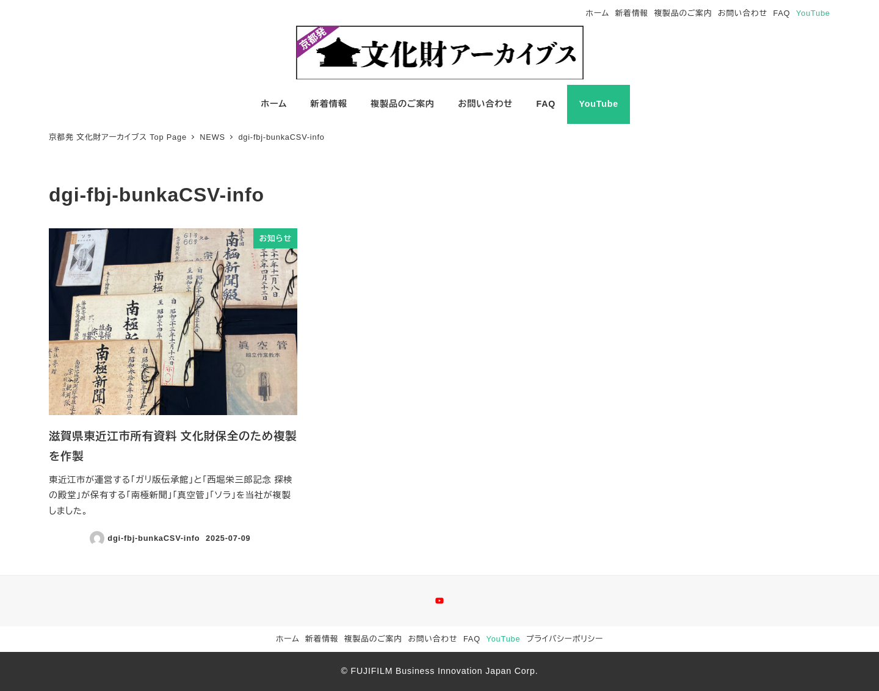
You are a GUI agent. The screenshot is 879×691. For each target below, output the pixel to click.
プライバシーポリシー (564, 638)
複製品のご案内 (683, 13)
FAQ (781, 13)
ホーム (598, 13)
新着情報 (631, 13)
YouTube (813, 13)
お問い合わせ (742, 13)
